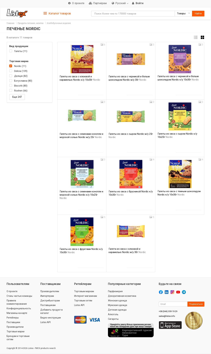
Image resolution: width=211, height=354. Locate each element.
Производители (15, 327)
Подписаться (196, 304)
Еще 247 (17, 96)
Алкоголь (113, 314)
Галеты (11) (20, 51)
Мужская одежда (117, 305)
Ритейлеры (13, 317)
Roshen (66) (20, 90)
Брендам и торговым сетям (18, 338)
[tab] (57, 13)
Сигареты (113, 319)
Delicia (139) (20, 71)
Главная (10, 23)
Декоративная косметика (122, 296)
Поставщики (13, 322)
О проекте (12, 291)
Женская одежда (117, 300)
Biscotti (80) (20, 85)
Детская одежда (117, 309)
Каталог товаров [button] (57, 13)
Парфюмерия (115, 291)
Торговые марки (15, 331)
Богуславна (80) (23, 80)
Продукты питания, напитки (31, 23)
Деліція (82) (21, 76)
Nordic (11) (20, 66)
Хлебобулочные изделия (59, 23)
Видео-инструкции (50, 317)
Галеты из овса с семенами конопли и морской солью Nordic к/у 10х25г (81, 195)
